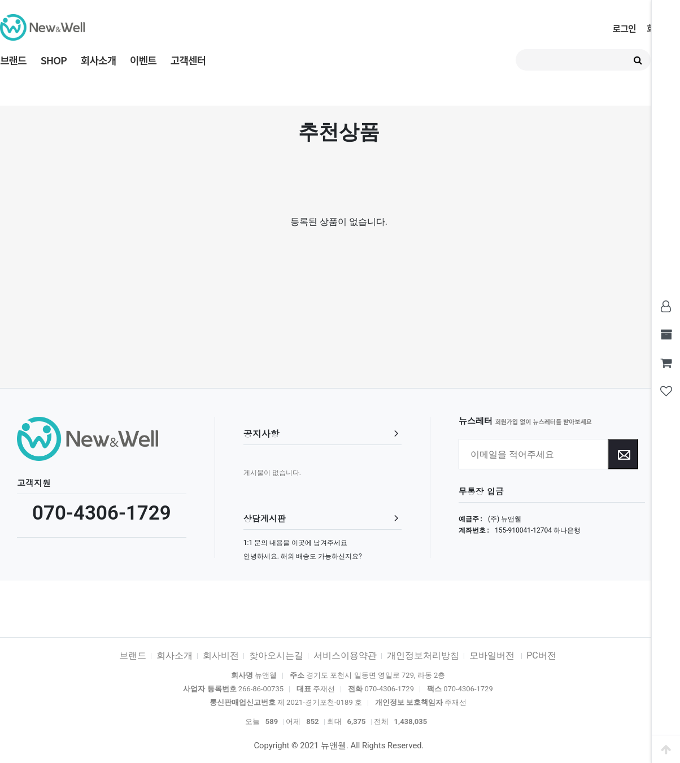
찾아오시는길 (276, 655)
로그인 (623, 28)
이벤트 (143, 60)
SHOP (54, 60)
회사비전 (221, 655)
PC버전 (541, 655)
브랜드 (13, 60)
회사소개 (98, 60)
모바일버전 (493, 655)
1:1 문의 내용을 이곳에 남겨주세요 (295, 543)
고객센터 (188, 60)
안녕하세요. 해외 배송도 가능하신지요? (302, 556)
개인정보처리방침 (423, 655)
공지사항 (261, 433)
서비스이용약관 (345, 655)
